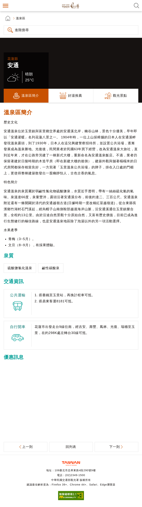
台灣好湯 (71, 5)
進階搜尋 (22, 30)
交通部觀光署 (71, 463)
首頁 (8, 18)
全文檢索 (136, 5)
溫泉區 (20, 18)
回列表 (71, 447)
